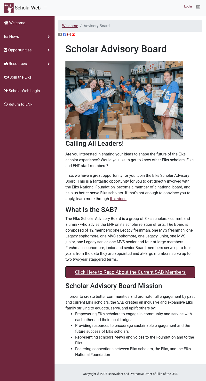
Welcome (70, 26)
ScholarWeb (22, 8)
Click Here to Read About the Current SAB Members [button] (130, 272)
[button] (198, 7)
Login (188, 6)
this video (118, 198)
